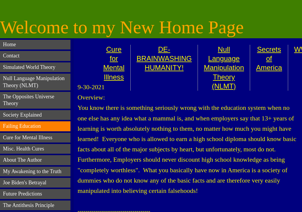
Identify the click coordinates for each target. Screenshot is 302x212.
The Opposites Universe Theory (28, 100)
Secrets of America (269, 58)
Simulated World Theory (29, 67)
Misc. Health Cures (23, 149)
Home (9, 44)
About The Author (22, 160)
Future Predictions (22, 194)
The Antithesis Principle (28, 205)
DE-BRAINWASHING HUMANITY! (164, 58)
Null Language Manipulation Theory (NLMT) (224, 67)
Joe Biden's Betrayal (24, 183)
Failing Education (22, 126)
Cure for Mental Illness (27, 137)
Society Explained (22, 115)
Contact (11, 56)
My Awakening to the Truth (32, 171)
